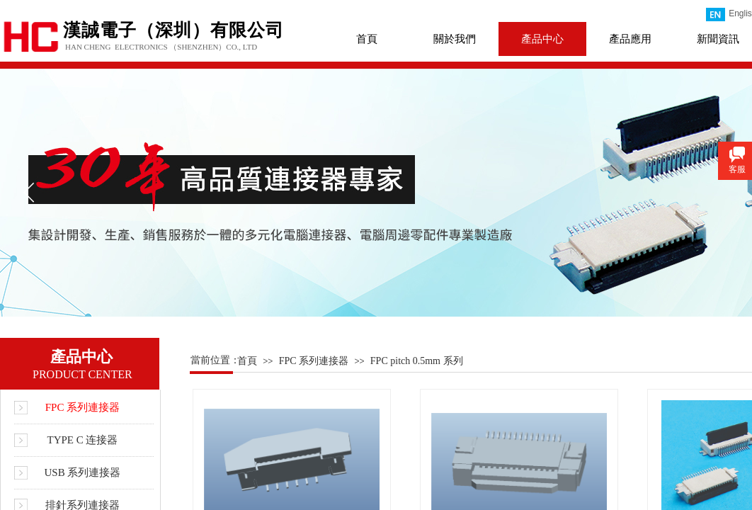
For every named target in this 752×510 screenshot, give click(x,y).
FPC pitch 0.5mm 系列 (416, 361)
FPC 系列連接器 (313, 361)
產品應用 (630, 39)
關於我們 (454, 39)
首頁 (366, 39)
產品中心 (542, 39)
